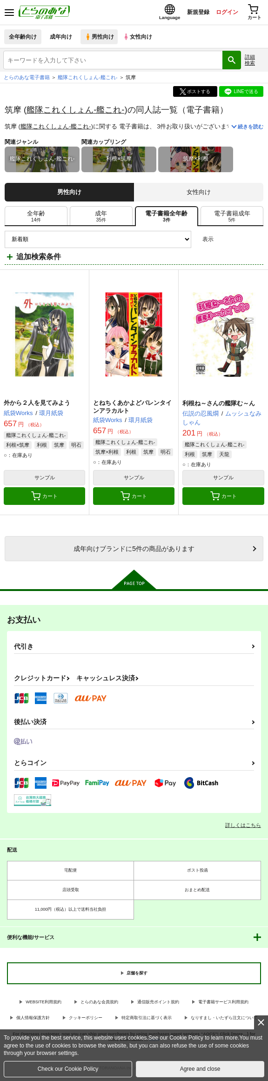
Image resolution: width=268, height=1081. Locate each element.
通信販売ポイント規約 (158, 1004)
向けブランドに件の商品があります (134, 551)
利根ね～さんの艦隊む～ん (218, 406)
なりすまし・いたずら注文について (224, 1020)
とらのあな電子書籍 (27, 80)
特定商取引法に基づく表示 (146, 1020)
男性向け (100, 39)
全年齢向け (23, 39)
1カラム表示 (256, 242)
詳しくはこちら (243, 827)
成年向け (61, 39)
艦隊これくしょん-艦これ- (75, 112)
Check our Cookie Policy (68, 1069)
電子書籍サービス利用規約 (223, 1004)
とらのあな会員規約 (99, 1004)
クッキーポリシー (85, 1020)
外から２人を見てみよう (37, 405)
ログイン (222, 13)
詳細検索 (250, 62)
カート (44, 499)
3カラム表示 (224, 242)
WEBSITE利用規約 (43, 1004)
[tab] (36, 218)
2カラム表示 (240, 242)
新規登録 (190, 13)
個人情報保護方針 (33, 1020)
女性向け (139, 39)
